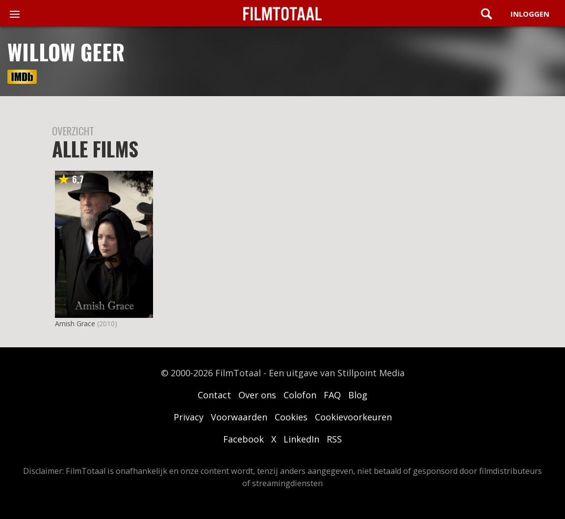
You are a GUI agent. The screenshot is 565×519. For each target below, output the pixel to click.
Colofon (299, 395)
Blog (357, 395)
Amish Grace (75, 323)
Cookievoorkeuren (353, 417)
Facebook (243, 439)
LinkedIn (301, 439)
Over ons (257, 395)
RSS (334, 439)
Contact (214, 395)
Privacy (189, 417)
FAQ (332, 395)
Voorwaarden (239, 417)
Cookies (291, 417)
